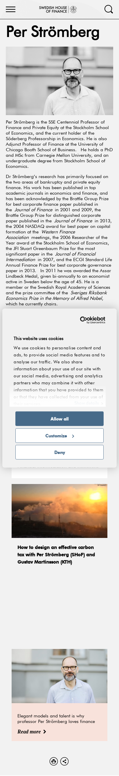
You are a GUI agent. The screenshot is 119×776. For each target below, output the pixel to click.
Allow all (59, 419)
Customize (59, 435)
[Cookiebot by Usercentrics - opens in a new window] (81, 320)
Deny (59, 452)
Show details (86, 403)
